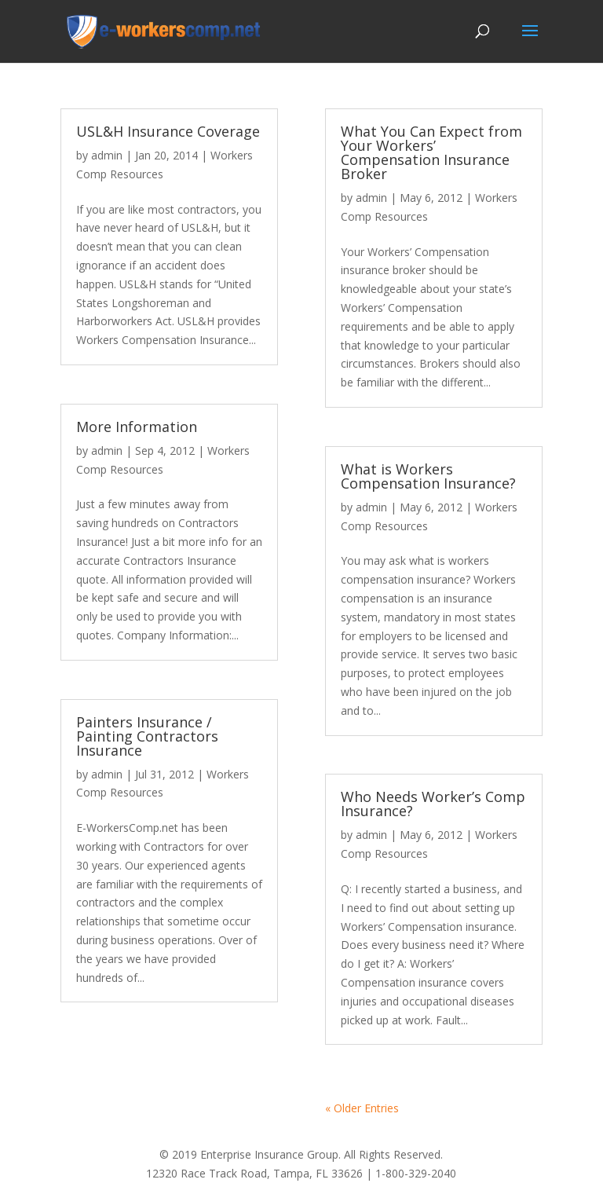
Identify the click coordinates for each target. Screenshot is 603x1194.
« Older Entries (362, 1108)
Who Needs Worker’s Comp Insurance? (433, 803)
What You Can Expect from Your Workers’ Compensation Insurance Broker (431, 152)
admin (106, 155)
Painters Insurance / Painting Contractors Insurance (147, 736)
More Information (136, 426)
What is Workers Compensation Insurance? (428, 476)
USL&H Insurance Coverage (168, 131)
